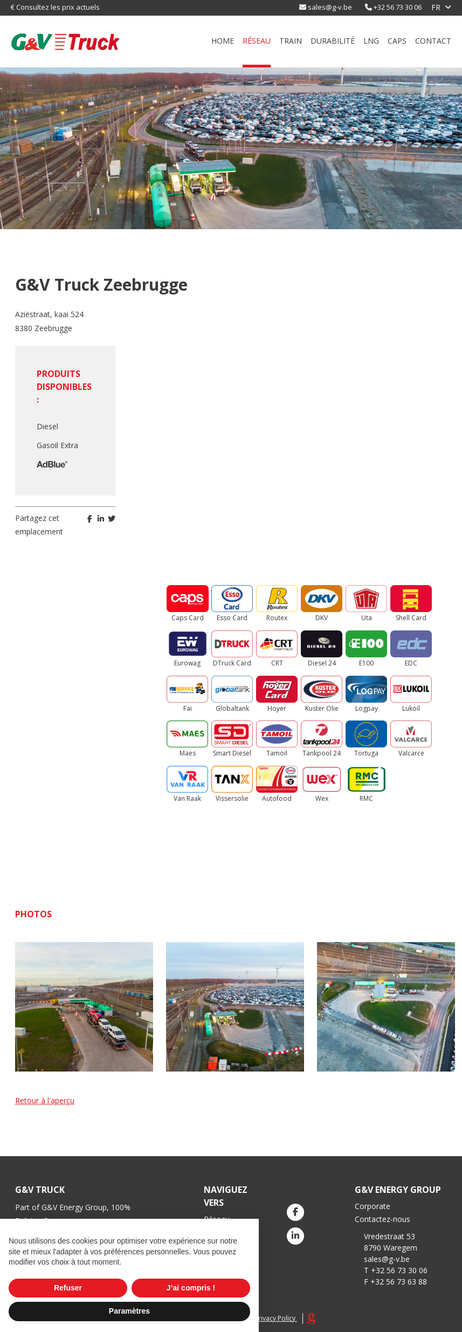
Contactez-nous (382, 1219)
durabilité (333, 41)
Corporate (372, 1206)
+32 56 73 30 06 (398, 7)
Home (222, 41)
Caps (397, 41)
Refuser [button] (68, 1287)
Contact (433, 41)
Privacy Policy (274, 1318)
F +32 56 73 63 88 (395, 1281)
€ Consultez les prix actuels (55, 7)
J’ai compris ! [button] (191, 1287)
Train (290, 41)
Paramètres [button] (129, 1311)
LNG (371, 41)
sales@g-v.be (330, 7)
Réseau (257, 41)
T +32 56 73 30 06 (395, 1270)
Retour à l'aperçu (44, 1100)
